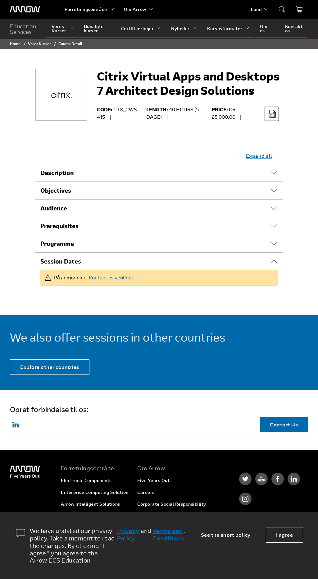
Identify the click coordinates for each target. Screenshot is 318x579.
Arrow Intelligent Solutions (90, 504)
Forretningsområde (86, 9)
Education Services (23, 28)
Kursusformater (225, 28)
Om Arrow (135, 9)
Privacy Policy (128, 534)
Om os (264, 28)
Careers (146, 492)
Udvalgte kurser (94, 28)
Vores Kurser (59, 28)
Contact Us (284, 424)
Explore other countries (49, 367)
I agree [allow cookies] (284, 534)
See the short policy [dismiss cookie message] (226, 534)
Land (256, 9)
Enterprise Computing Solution (95, 492)
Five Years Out (153, 480)
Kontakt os (294, 28)
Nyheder (180, 28)
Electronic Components (86, 480)
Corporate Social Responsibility (171, 504)
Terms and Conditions (168, 534)
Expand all (259, 156)
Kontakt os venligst (111, 277)
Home (15, 43)
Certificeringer (137, 28)
